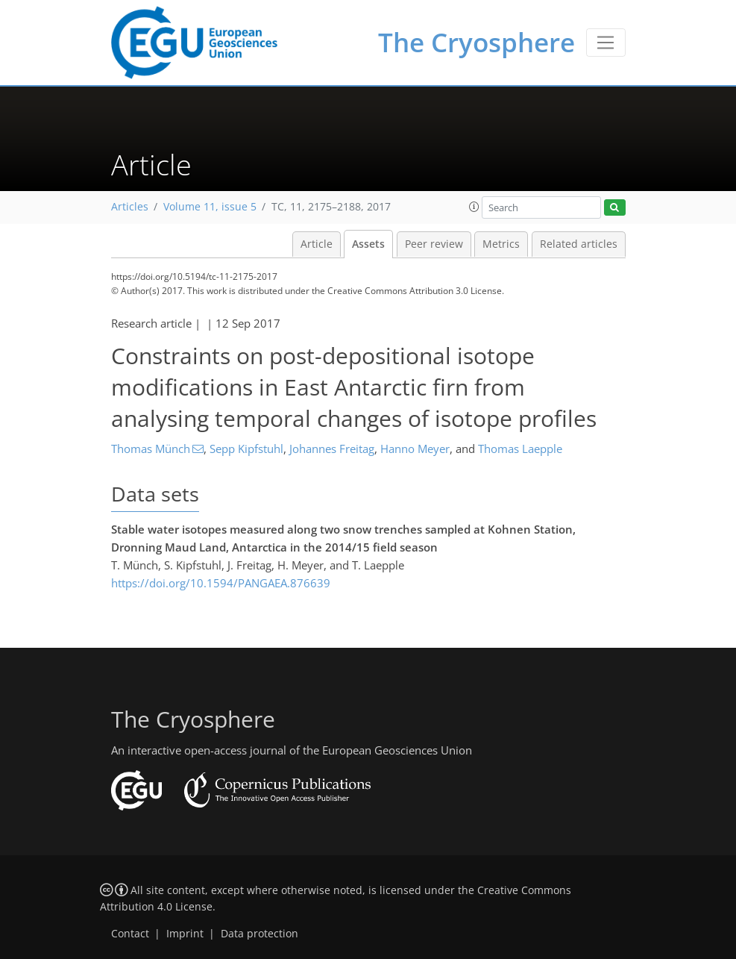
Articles (129, 206)
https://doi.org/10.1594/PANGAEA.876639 (220, 582)
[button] (474, 206)
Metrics (501, 244)
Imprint (185, 933)
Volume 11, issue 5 (210, 206)
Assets (368, 244)
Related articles (578, 244)
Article (317, 244)
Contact (130, 933)
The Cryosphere (476, 42)
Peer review (434, 244)
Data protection (259, 933)
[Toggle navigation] (606, 42)
